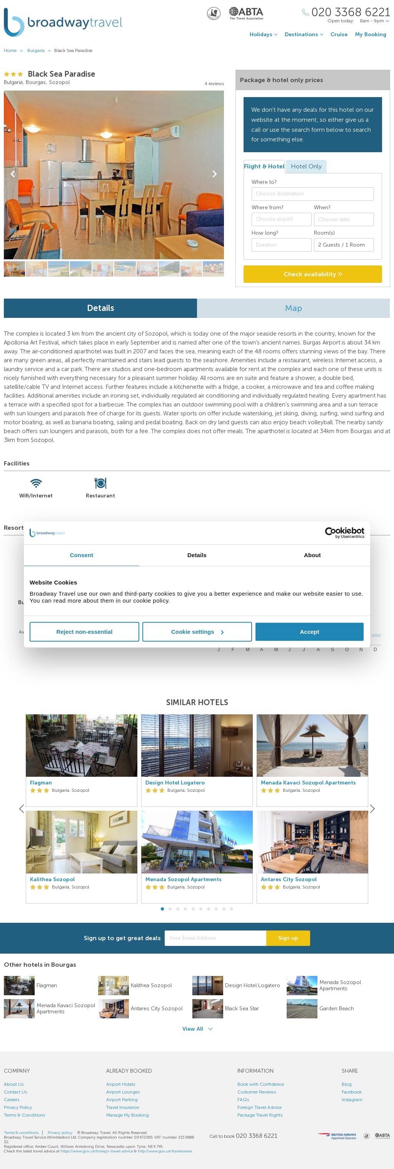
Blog (347, 1084)
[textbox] (316, 194)
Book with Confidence (260, 1084)
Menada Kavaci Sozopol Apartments (308, 783)
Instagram (352, 1099)
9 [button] (224, 909)
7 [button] (208, 909)
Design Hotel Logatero (175, 783)
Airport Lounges (123, 1092)
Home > (15, 50)
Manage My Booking (127, 1115)
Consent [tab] (81, 555)
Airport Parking (122, 1099)
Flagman (41, 783)
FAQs (243, 1099)
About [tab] (312, 555)
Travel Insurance (122, 1107)
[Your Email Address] (215, 938)
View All (192, 1029)
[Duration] (282, 245)
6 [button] (201, 909)
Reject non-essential (85, 631)
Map (293, 308)
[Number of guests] (344, 245)
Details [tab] (197, 555)
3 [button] (178, 909)
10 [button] (231, 909)
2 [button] (170, 909)
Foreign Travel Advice (259, 1107)
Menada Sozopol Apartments (183, 880)
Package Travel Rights (259, 1115)
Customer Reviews (256, 1092)
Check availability (313, 274)
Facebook (352, 1092)
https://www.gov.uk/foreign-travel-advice (96, 1151)
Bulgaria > (40, 50)
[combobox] (313, 194)
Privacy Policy (18, 1107)
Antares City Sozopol (289, 880)
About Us (13, 1084)
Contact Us (15, 1092)
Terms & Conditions (24, 1115)
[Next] (371, 809)
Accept (309, 631)
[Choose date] (344, 219)
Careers (11, 1099)
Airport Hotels (120, 1084)
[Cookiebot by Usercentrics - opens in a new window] (330, 533)
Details (100, 308)
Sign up (288, 938)
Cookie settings (197, 631)
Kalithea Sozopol (52, 880)
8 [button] (216, 909)
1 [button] (162, 909)
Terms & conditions (21, 1132)
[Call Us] (346, 12)
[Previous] (22, 809)
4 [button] (185, 909)
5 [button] (193, 909)
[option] (81, 808)
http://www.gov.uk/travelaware (165, 1151)
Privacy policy (60, 1132)
